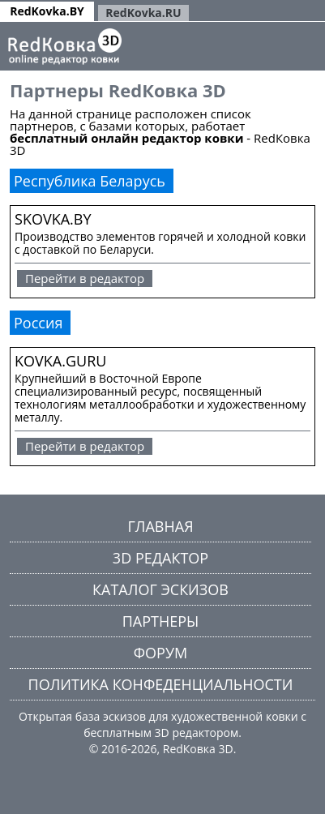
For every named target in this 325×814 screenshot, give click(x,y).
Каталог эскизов (160, 589)
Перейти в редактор (84, 278)
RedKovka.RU (143, 12)
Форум (160, 652)
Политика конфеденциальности (160, 684)
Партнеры (160, 621)
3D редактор (160, 558)
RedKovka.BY (47, 11)
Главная (160, 526)
